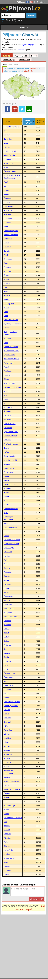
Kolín (6, 167)
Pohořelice (8, 730)
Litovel (6, 874)
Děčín (6, 312)
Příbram (7, 403)
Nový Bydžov (9, 858)
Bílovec (7, 846)
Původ (34, 56)
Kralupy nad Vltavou (11, 359)
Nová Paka (8, 754)
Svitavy (6, 637)
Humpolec (8, 613)
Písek (6, 255)
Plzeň (6, 182)
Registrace (41, 2)
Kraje (10, 65)
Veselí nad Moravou (11, 781)
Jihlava (6, 279)
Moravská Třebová (11, 347)
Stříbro (6, 681)
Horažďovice (9, 850)
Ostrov (6, 785)
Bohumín (7, 718)
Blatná (6, 797)
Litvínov (7, 328)
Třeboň (6, 497)
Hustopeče (8, 159)
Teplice (6, 190)
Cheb (6, 316)
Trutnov (7, 866)
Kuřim (6, 842)
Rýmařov (7, 838)
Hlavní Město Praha (11, 127)
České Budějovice (11, 231)
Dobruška (7, 834)
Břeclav (7, 588)
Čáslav (6, 379)
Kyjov (6, 513)
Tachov (6, 560)
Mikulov (7, 734)
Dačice (6, 669)
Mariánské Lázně (10, 436)
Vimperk (7, 777)
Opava (6, 665)
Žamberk (7, 793)
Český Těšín (8, 677)
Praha (15, 65)
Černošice (8, 139)
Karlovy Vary (9, 363)
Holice (6, 810)
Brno (6, 131)
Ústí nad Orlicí (9, 673)
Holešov (7, 556)
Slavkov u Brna (9, 424)
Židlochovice (9, 596)
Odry (6, 801)
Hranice (7, 710)
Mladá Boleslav (10, 155)
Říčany (6, 275)
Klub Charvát (24, 60)
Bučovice (7, 762)
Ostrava (7, 135)
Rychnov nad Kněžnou (12, 387)
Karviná (7, 826)
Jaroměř (7, 576)
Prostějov (7, 223)
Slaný (6, 263)
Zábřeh (6, 633)
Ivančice (7, 746)
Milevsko (7, 416)
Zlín (5, 287)
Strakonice (8, 420)
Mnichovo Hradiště (11, 320)
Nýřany (6, 726)
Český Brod (8, 472)
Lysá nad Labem (10, 528)
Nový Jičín (8, 552)
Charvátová (21, 50)
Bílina (6, 291)
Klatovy (7, 698)
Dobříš (6, 536)
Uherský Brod (9, 304)
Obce (4, 65)
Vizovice (7, 653)
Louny (6, 143)
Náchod (7, 600)
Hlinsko (7, 742)
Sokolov (7, 283)
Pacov (6, 592)
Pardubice (8, 219)
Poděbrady (8, 371)
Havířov (7, 295)
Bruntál (6, 501)
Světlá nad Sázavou (11, 544)
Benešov (7, 251)
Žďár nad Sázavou (11, 617)
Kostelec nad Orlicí (11, 235)
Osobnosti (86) (9, 60)
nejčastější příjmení (29, 45)
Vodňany (7, 750)
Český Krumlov (9, 456)
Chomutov (8, 259)
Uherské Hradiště (10, 460)
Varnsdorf (7, 621)
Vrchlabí (7, 464)
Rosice (6, 492)
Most (6, 186)
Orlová (6, 714)
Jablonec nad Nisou (11, 351)
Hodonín (7, 375)
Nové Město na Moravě (13, 818)
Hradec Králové (10, 151)
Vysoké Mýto (9, 548)
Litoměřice (8, 428)
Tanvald (7, 830)
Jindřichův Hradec (11, 444)
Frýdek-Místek (9, 355)
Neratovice (8, 271)
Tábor (6, 343)
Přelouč (7, 766)
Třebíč (6, 399)
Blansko (7, 300)
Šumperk (7, 411)
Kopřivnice (8, 407)
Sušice (6, 641)
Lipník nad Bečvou (11, 432)
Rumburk (7, 339)
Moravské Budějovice (12, 789)
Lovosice (7, 584)
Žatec (6, 227)
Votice (6, 862)
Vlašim (6, 243)
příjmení (9, 20)
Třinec (6, 814)
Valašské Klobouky (11, 509)
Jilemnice (7, 625)
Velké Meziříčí (9, 383)
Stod (5, 649)
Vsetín (6, 580)
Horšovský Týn (9, 806)
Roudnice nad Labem (12, 540)
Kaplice (7, 505)
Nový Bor (7, 738)
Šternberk (7, 722)
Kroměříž (7, 391)
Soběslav (7, 870)
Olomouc (7, 247)
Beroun (6, 308)
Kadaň (6, 367)
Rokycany (8, 267)
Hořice (6, 452)
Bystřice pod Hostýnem (13, 324)
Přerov (6, 532)
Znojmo (7, 448)
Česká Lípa (8, 206)
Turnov (6, 476)
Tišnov (6, 694)
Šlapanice (8, 198)
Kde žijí (6, 56)
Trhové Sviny (9, 468)
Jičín (5, 395)
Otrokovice (8, 604)
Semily (6, 657)
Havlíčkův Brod (9, 484)
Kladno (6, 194)
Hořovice (7, 440)
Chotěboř (7, 689)
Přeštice (7, 758)
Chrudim (7, 202)
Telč (5, 822)
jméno (20, 20)
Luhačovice (8, 685)
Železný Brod (9, 609)
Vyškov (6, 523)
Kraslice (7, 854)
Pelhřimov (8, 239)
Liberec (7, 147)
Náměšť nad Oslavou (12, 702)
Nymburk (7, 488)
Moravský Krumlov (11, 706)
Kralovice (7, 645)
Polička (6, 629)
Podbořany (8, 572)
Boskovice (8, 210)
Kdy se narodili (21, 56)
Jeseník (7, 568)
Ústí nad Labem (10, 171)
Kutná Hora (8, 163)
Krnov (6, 564)
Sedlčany (7, 661)
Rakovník (7, 214)
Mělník (6, 480)
